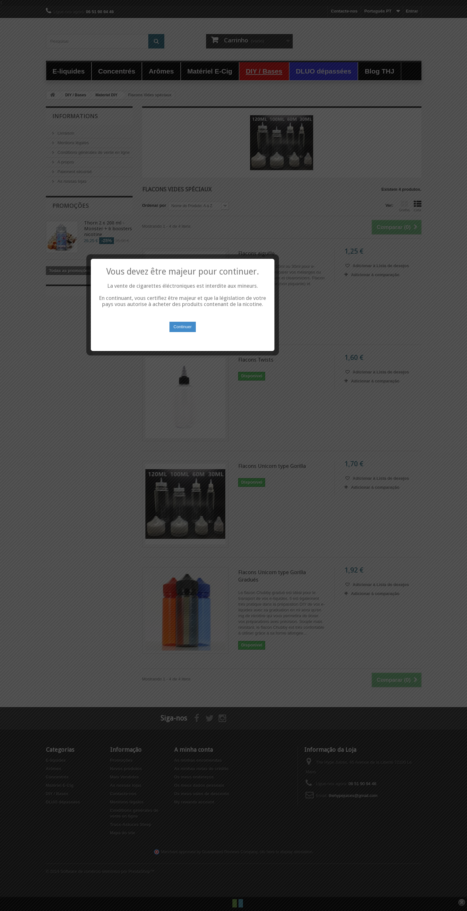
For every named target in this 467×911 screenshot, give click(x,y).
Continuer (234, 466)
